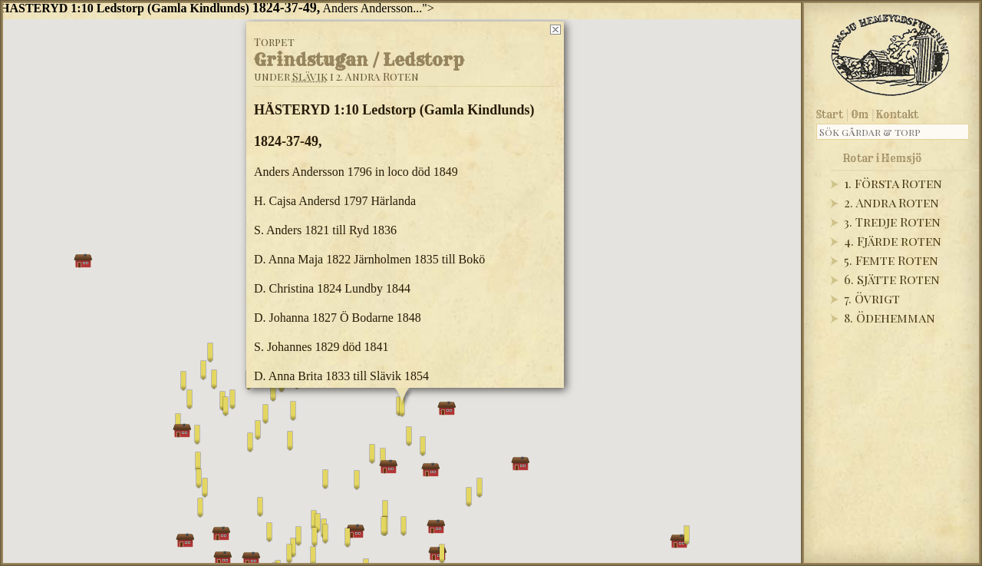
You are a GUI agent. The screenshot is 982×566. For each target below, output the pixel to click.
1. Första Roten (893, 183)
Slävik (310, 75)
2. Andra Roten (891, 202)
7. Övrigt (872, 298)
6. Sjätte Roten (892, 279)
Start (829, 114)
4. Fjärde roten (892, 241)
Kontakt (897, 114)
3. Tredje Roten (892, 221)
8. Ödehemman (889, 317)
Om (859, 114)
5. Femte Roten (891, 260)
